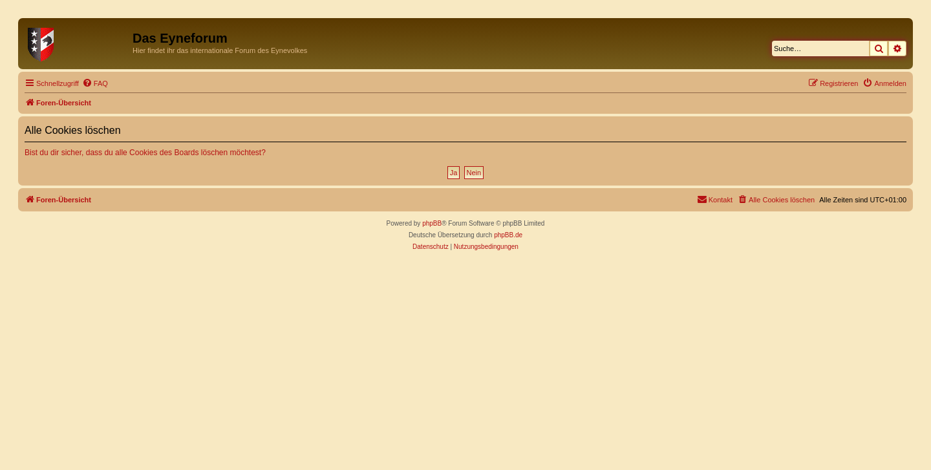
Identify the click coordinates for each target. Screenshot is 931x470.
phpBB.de (508, 235)
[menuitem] (95, 83)
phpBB (432, 223)
